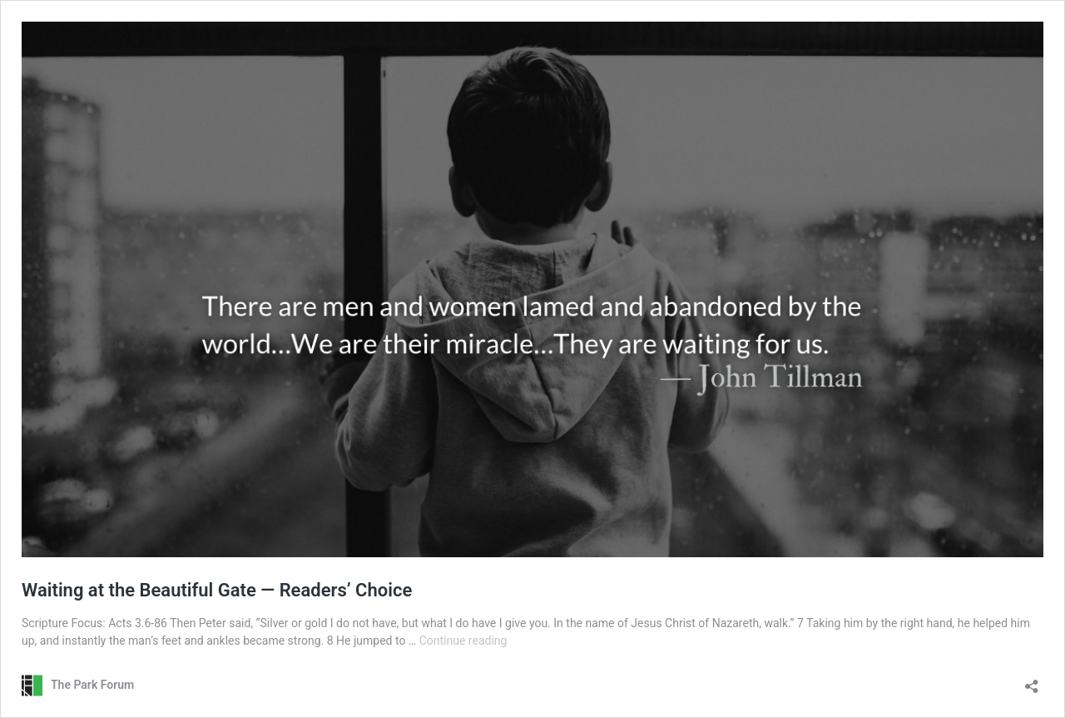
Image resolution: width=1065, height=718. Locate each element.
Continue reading (463, 640)
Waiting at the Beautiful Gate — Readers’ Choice (217, 590)
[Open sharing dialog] (1031, 681)
